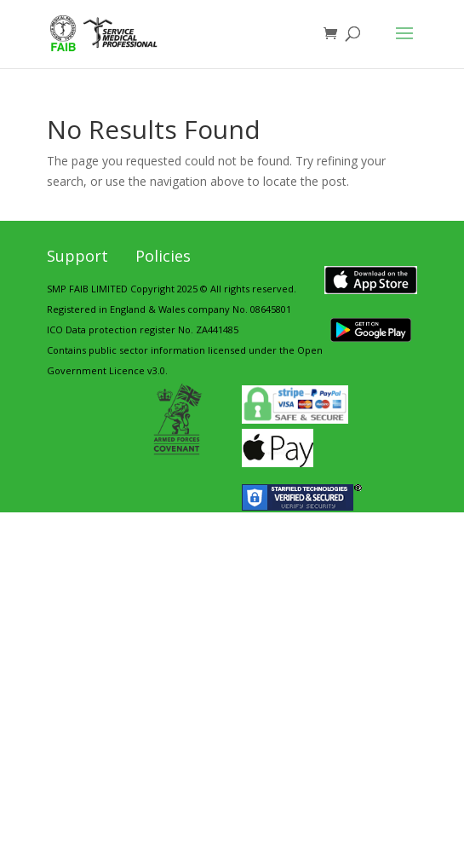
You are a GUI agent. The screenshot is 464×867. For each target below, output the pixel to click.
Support (77, 256)
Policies (163, 256)
